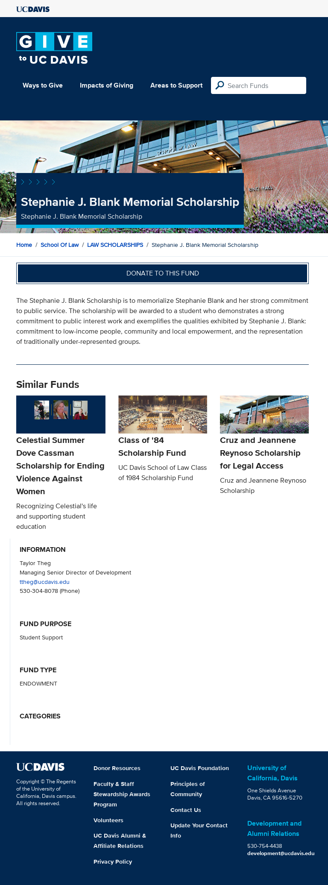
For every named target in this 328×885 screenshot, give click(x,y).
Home (24, 244)
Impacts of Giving (106, 85)
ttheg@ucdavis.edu (45, 581)
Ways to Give (43, 85)
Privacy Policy (113, 861)
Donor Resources (117, 768)
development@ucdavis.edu (281, 853)
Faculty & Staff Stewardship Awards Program (122, 794)
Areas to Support (176, 85)
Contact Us (185, 810)
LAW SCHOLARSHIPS (115, 244)
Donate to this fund (162, 273)
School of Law (60, 244)
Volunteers (108, 820)
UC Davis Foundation (199, 768)
